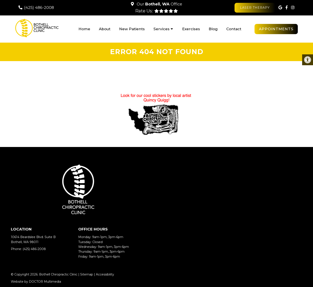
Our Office (159, 4)
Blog (213, 29)
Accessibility (105, 274)
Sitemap (86, 274)
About (104, 29)
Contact (233, 29)
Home (84, 29)
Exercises (191, 29)
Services (161, 29)
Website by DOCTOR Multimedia (36, 282)
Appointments (276, 29)
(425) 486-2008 (39, 7)
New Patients (132, 29)
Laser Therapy (255, 8)
